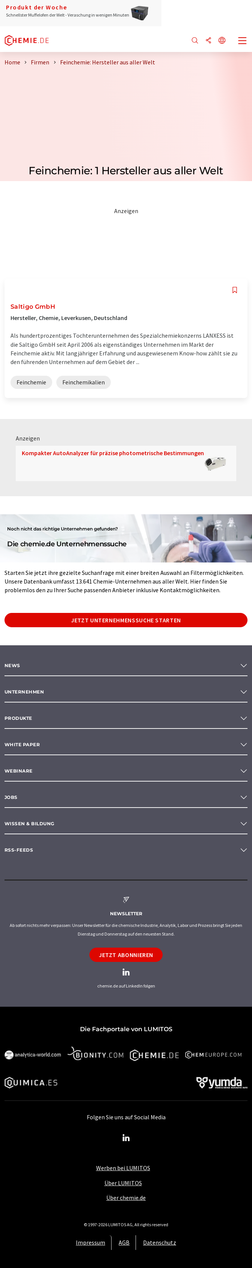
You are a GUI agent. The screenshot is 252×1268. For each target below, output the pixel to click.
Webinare (19, 771)
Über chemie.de (126, 1197)
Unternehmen (24, 692)
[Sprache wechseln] (222, 41)
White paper (22, 744)
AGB (124, 1242)
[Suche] (195, 41)
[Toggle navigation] (242, 41)
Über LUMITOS (123, 1183)
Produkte (18, 718)
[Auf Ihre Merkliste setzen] (234, 290)
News (12, 665)
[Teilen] (208, 41)
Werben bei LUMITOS (123, 1168)
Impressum (90, 1242)
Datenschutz (159, 1242)
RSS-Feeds (19, 850)
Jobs (11, 797)
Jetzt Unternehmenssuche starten (126, 620)
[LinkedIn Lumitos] (126, 1138)
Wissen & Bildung (29, 823)
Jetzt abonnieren (126, 955)
